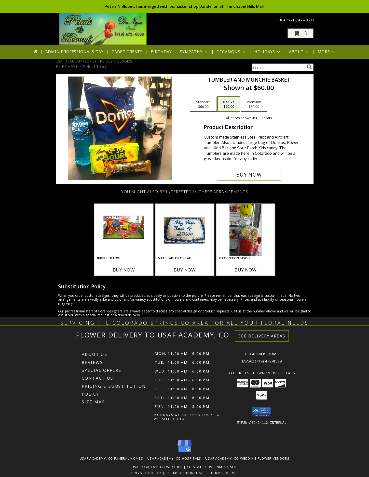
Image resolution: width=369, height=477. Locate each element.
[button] (300, 33)
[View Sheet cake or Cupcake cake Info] (184, 230)
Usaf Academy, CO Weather (157, 467)
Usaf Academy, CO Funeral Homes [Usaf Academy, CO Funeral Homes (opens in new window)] (111, 458)
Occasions (231, 51)
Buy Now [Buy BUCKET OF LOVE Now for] (124, 270)
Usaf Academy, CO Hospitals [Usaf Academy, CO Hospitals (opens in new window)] (174, 458)
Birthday (161, 51)
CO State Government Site (212, 467)
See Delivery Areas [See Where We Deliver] (261, 336)
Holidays (267, 51)
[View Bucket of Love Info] (123, 230)
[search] (309, 67)
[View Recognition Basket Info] (245, 230)
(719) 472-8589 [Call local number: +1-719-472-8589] (301, 20)
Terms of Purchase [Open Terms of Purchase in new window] (186, 473)
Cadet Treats (127, 51)
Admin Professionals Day (74, 51)
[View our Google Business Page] (184, 452)
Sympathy (194, 51)
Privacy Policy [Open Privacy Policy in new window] (146, 473)
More (327, 51)
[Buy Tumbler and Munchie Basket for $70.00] (249, 174)
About (299, 51)
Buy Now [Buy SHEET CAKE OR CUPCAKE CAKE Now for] (185, 270)
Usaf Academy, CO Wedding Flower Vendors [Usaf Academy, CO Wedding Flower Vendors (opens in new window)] (247, 458)
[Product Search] (278, 67)
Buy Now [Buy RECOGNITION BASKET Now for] (245, 270)
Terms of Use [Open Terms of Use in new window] (224, 473)
